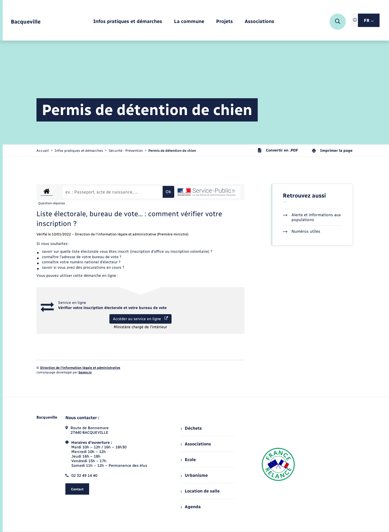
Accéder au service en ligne (140, 318)
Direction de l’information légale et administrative (80, 368)
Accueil (42, 151)
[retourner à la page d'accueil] (26, 21)
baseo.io (85, 372)
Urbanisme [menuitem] (194, 475)
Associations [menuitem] (196, 443)
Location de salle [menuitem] (200, 491)
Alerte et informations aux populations (312, 217)
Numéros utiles (301, 231)
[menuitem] (127, 21)
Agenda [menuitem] (191, 506)
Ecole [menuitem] (188, 459)
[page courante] (172, 151)
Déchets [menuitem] (191, 428)
